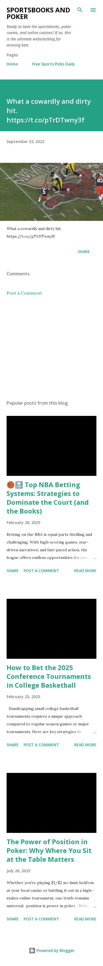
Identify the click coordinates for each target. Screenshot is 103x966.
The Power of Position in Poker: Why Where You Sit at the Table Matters (49, 850)
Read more (85, 570)
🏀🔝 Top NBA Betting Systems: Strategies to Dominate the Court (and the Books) (48, 497)
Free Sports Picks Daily (53, 64)
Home (12, 64)
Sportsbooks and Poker (38, 13)
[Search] (80, 10)
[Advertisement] (51, 348)
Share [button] (84, 251)
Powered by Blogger (51, 950)
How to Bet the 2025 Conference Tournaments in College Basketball (49, 676)
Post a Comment (24, 293)
